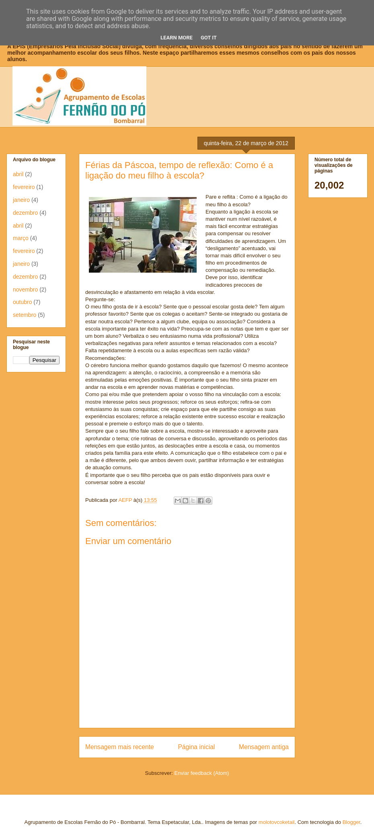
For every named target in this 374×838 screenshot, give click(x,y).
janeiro (21, 200)
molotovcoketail (277, 822)
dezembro (25, 213)
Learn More (176, 38)
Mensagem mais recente (119, 747)
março (21, 238)
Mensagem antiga (264, 747)
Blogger (351, 822)
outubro (22, 302)
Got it (209, 38)
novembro (25, 289)
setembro (24, 315)
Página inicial (196, 747)
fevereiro (24, 187)
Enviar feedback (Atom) (202, 773)
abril (18, 174)
